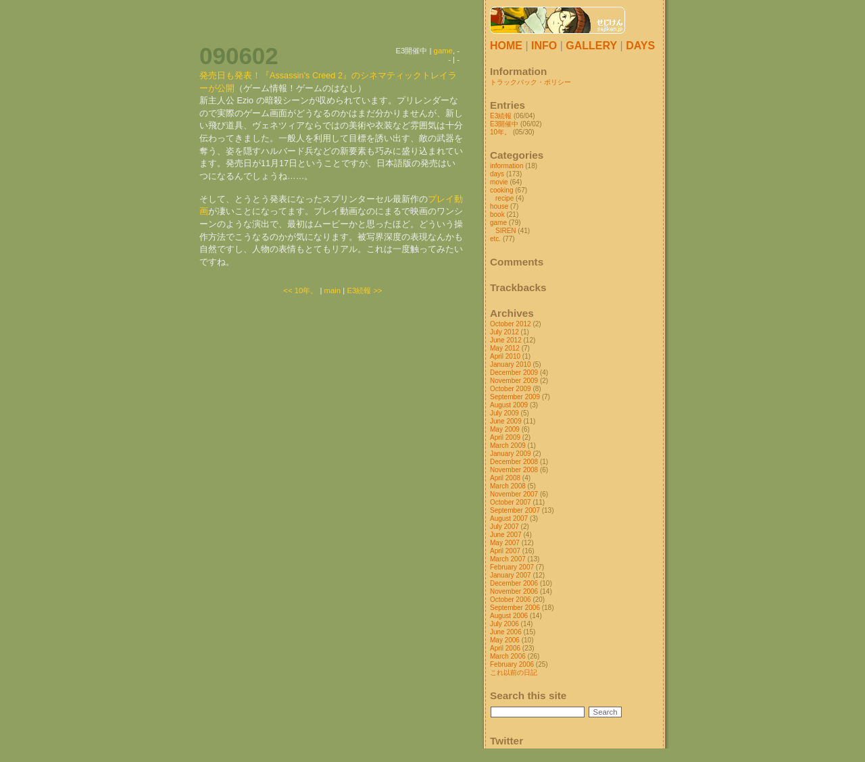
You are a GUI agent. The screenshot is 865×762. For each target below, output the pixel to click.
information (506, 166)
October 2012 (510, 324)
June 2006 (506, 632)
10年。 (500, 132)
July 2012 (504, 332)
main (332, 290)
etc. (495, 239)
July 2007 (504, 526)
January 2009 (510, 453)
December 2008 (514, 461)
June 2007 (506, 534)
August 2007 (509, 518)
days (497, 174)
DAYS (640, 45)
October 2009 (510, 388)
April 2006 (505, 648)
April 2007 (505, 551)
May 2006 (505, 640)
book (497, 214)
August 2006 (509, 615)
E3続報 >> (364, 290)
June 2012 (506, 340)
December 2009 (514, 372)
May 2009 (505, 429)
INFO (544, 45)
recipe (504, 198)
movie (499, 182)
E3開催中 (504, 124)
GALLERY (591, 45)
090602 (238, 56)
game (443, 51)
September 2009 (515, 397)
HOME (506, 45)
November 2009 (514, 380)
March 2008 (508, 486)
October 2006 (510, 599)
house (499, 206)
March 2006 (508, 656)
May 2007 (505, 543)
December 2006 (514, 583)
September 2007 (515, 510)
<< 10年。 (300, 290)
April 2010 (505, 356)
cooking (501, 190)
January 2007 (510, 575)
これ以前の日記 (513, 672)
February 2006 (512, 664)
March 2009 (508, 445)
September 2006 (515, 607)
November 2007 (514, 494)
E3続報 (501, 116)
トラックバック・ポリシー (530, 82)
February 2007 (512, 567)
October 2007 (510, 502)
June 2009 (506, 421)
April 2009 (505, 437)
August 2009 (509, 405)
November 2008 (514, 470)
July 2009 (504, 413)
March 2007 (508, 559)
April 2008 (505, 478)
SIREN (505, 230)
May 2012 (505, 348)
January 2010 (510, 364)
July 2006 (504, 624)
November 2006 (514, 591)
